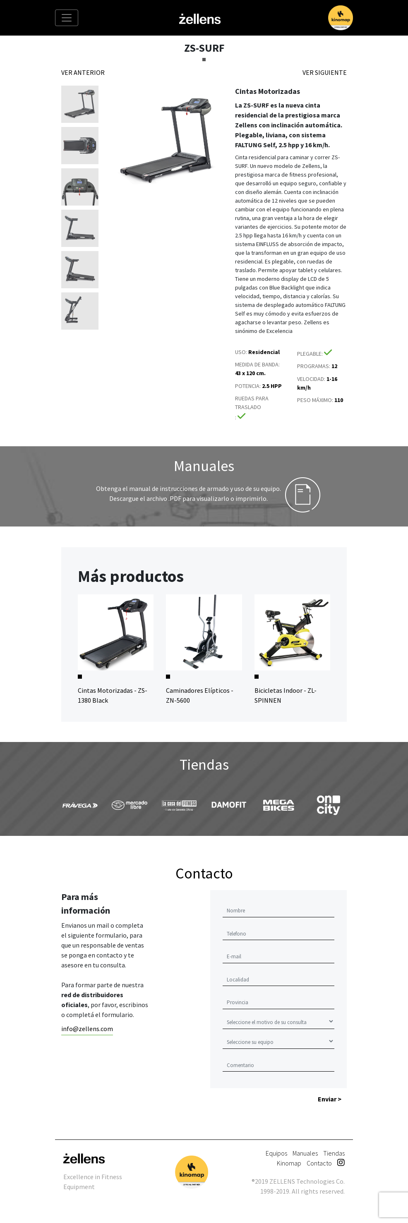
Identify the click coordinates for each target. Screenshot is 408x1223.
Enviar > (329, 1099)
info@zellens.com (87, 1028)
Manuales (305, 1153)
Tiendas (334, 1153)
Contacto (319, 1163)
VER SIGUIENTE (324, 72)
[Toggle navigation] (66, 18)
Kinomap (289, 1163)
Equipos (276, 1153)
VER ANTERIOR (83, 72)
